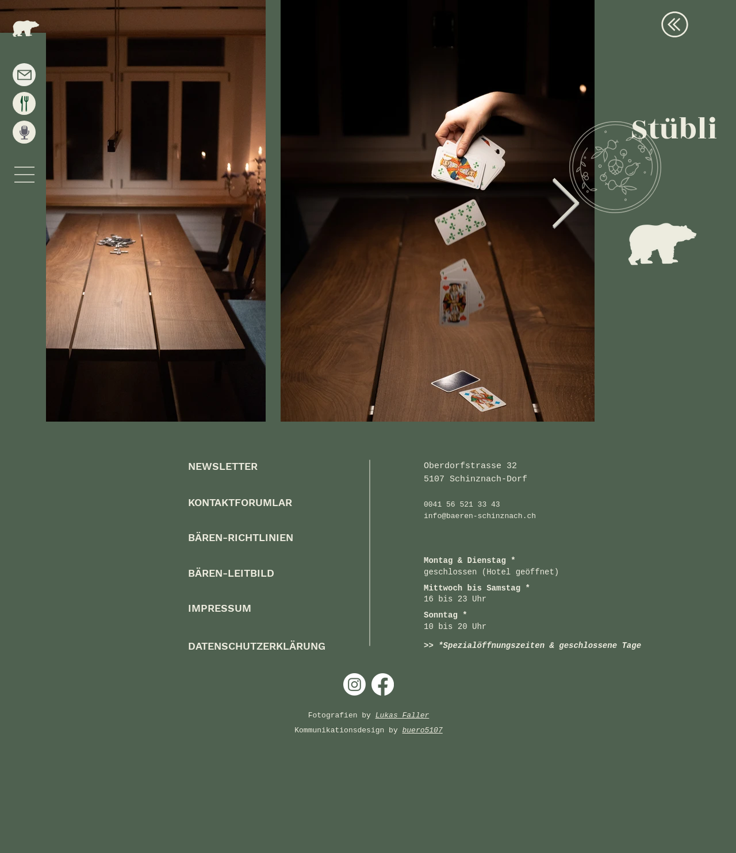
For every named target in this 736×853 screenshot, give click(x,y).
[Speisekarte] (24, 103)
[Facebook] (382, 684)
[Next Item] (565, 204)
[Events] (24, 132)
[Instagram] (354, 684)
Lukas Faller (402, 715)
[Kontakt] (24, 74)
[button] (24, 175)
